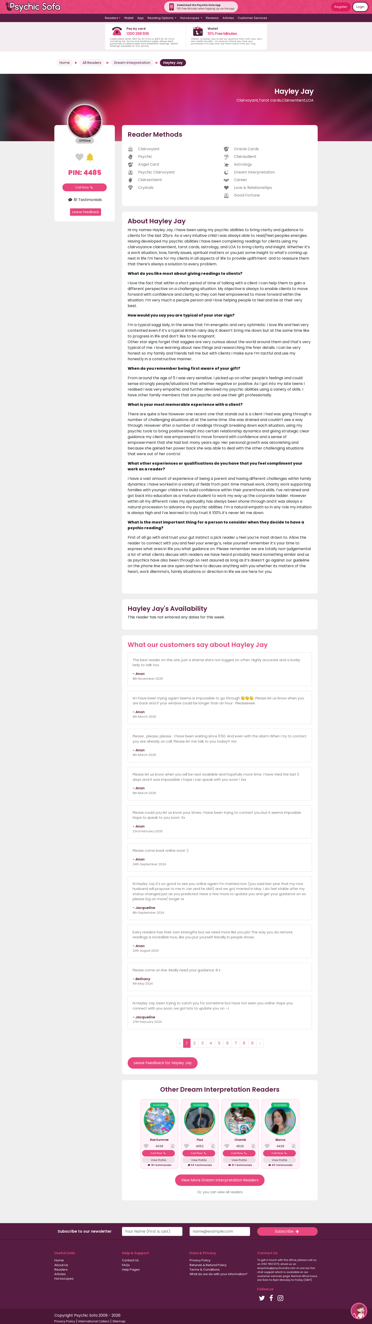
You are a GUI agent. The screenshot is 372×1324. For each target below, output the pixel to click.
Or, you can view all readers (220, 1192)
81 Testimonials (84, 199)
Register (341, 7)
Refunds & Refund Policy (208, 1265)
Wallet (129, 18)
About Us (61, 1265)
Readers (61, 1270)
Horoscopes (64, 1279)
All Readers (92, 62)
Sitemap (119, 1321)
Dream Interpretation (132, 62)
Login (360, 7)
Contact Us (130, 1260)
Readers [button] (111, 18)
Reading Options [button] (161, 18)
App (140, 18)
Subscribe (287, 1231)
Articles (228, 18)
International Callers (93, 1321)
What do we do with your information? (218, 1274)
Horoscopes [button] (190, 18)
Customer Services (252, 18)
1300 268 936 (137, 33)
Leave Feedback (85, 212)
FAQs (126, 1265)
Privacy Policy (200, 1260)
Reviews (212, 18)
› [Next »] (259, 1043)
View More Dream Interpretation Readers (220, 1180)
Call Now (84, 187)
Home (65, 62)
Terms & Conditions (205, 1270)
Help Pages (131, 1270)
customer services (269, 1276)
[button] (359, 1311)
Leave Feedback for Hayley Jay (163, 1063)
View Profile (158, 1160)
